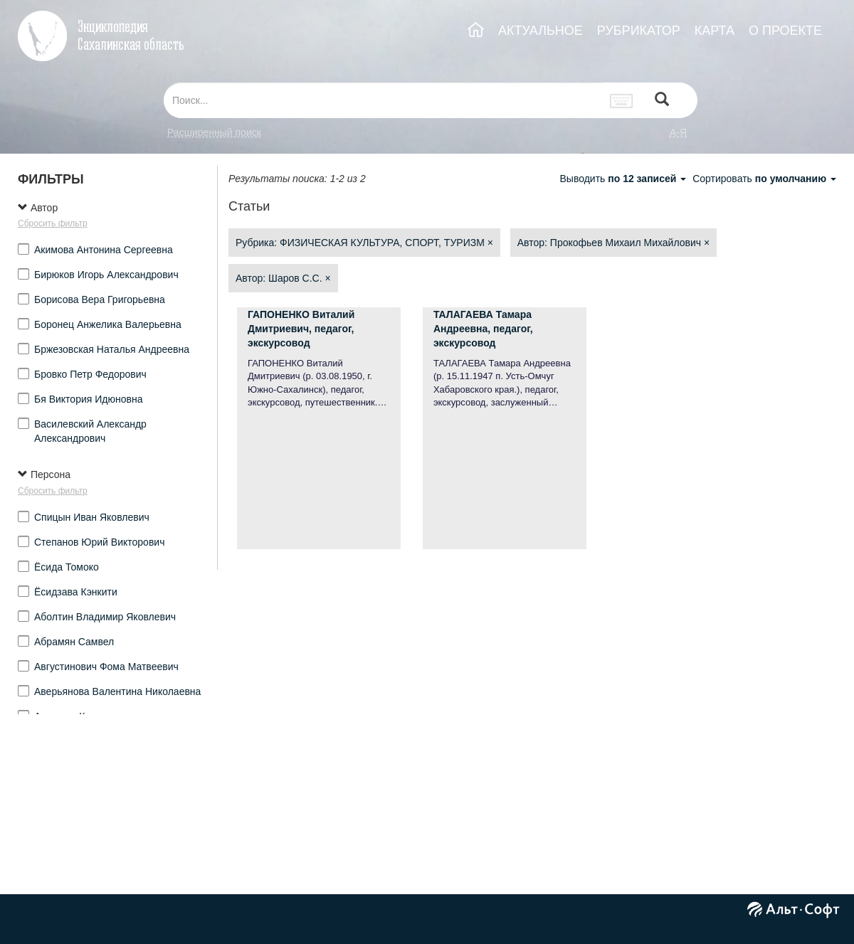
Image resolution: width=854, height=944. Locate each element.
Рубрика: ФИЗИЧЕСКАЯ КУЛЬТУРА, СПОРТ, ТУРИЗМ (364, 242)
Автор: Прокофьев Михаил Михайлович (613, 242)
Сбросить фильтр (53, 223)
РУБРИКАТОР (638, 30)
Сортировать (764, 178)
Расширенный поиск (214, 132)
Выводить (624, 178)
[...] (383, 100)
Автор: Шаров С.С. (283, 278)
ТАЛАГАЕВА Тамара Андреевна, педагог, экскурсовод (483, 329)
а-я (678, 132)
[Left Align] (661, 100)
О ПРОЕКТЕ (785, 30)
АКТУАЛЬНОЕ (540, 30)
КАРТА (714, 30)
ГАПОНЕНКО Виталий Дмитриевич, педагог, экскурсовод (301, 329)
